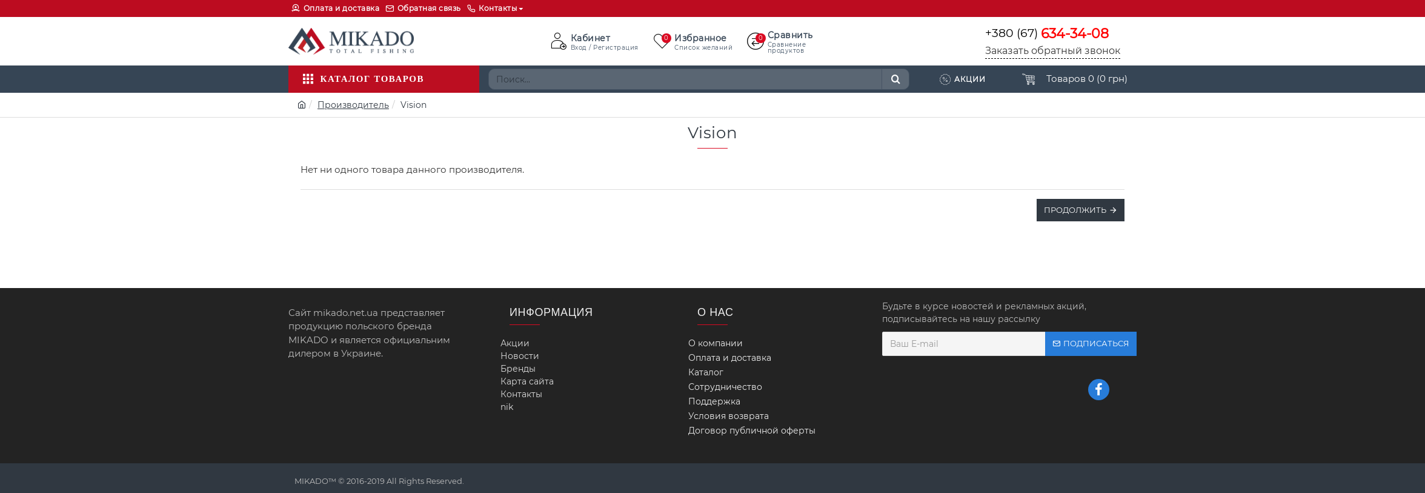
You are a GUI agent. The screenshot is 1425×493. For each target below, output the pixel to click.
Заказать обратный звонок (1052, 50)
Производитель (353, 104)
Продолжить (1075, 210)
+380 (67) (1047, 34)
